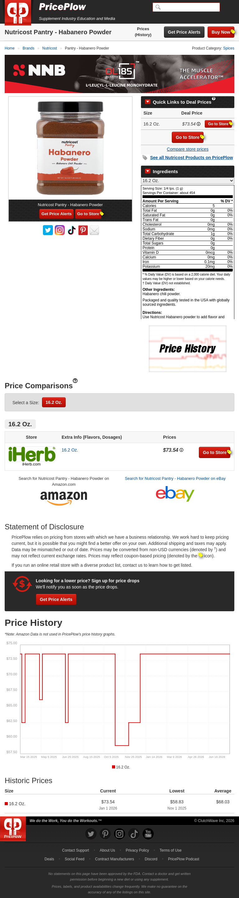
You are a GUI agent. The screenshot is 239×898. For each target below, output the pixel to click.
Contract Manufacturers (114, 859)
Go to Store (220, 123)
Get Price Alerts (184, 32)
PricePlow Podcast (183, 859)
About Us (107, 850)
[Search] (186, 7)
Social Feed (74, 859)
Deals (49, 859)
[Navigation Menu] (227, 7)
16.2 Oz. (54, 402)
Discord (151, 859)
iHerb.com (31, 464)
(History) (143, 34)
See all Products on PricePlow (191, 157)
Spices (228, 48)
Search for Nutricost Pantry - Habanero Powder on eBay (175, 478)
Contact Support (75, 850)
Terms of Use (171, 850)
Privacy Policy (137, 850)
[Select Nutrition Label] (187, 180)
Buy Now (223, 32)
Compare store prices (188, 149)
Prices (143, 28)
